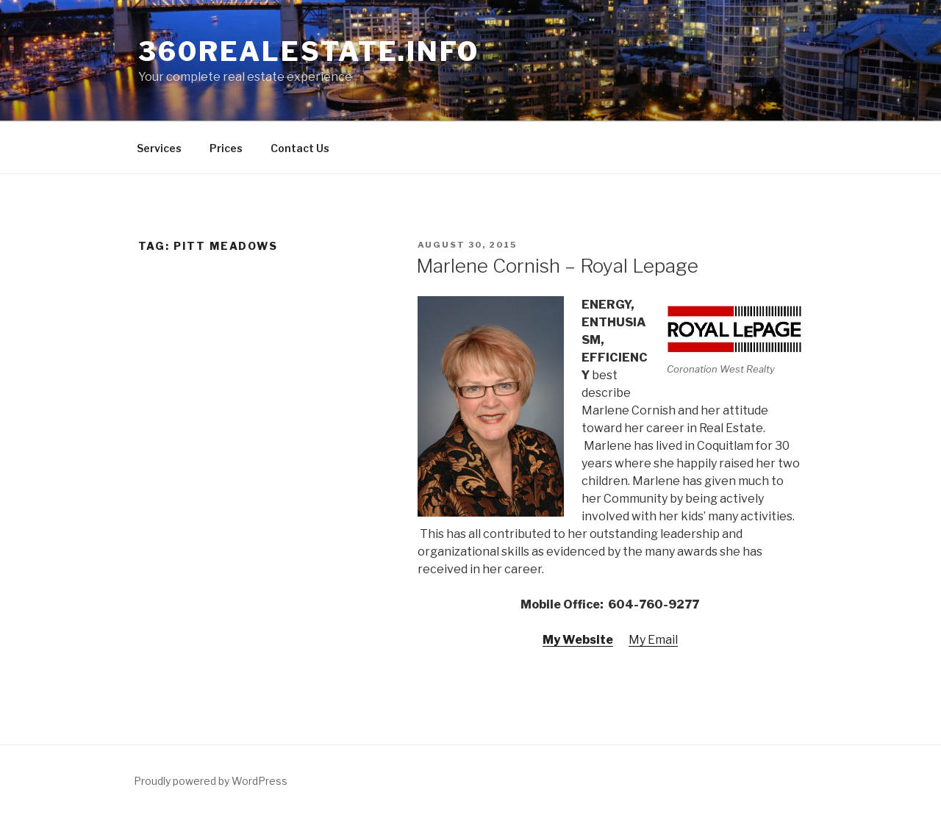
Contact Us (300, 148)
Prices (226, 148)
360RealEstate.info (308, 51)
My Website (578, 640)
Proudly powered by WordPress (210, 781)
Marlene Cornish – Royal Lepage (557, 265)
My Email (653, 640)
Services (159, 148)
